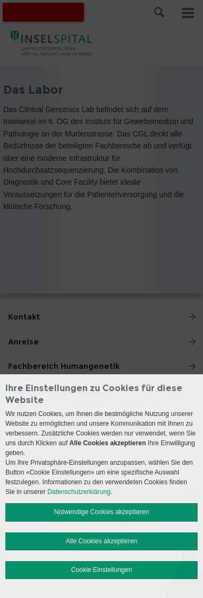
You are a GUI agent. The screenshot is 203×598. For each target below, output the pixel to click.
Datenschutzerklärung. (79, 492)
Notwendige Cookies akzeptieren (101, 512)
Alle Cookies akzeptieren (101, 541)
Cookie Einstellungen (101, 570)
